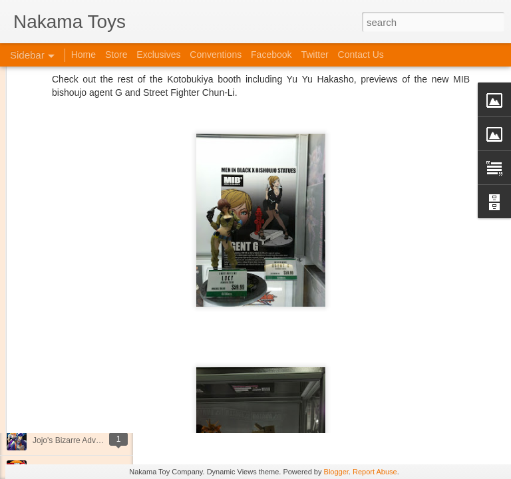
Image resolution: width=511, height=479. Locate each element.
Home (83, 54)
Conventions (216, 54)
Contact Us (361, 54)
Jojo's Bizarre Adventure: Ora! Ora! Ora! (103, 440)
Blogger (336, 472)
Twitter (314, 54)
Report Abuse (375, 472)
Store (116, 54)
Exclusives (158, 54)
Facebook (271, 54)
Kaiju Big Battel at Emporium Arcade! (98, 410)
